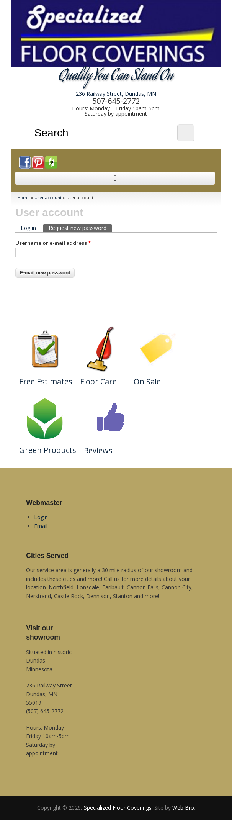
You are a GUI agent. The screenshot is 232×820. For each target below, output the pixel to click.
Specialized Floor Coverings (118, 807)
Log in (28, 227)
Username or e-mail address (53, 242)
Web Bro (183, 807)
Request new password (80, 227)
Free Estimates (45, 381)
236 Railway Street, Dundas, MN (116, 93)
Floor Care (98, 381)
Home (23, 197)
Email (40, 526)
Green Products (47, 450)
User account (48, 197)
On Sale (147, 381)
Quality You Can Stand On (116, 77)
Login (41, 517)
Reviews (98, 450)
